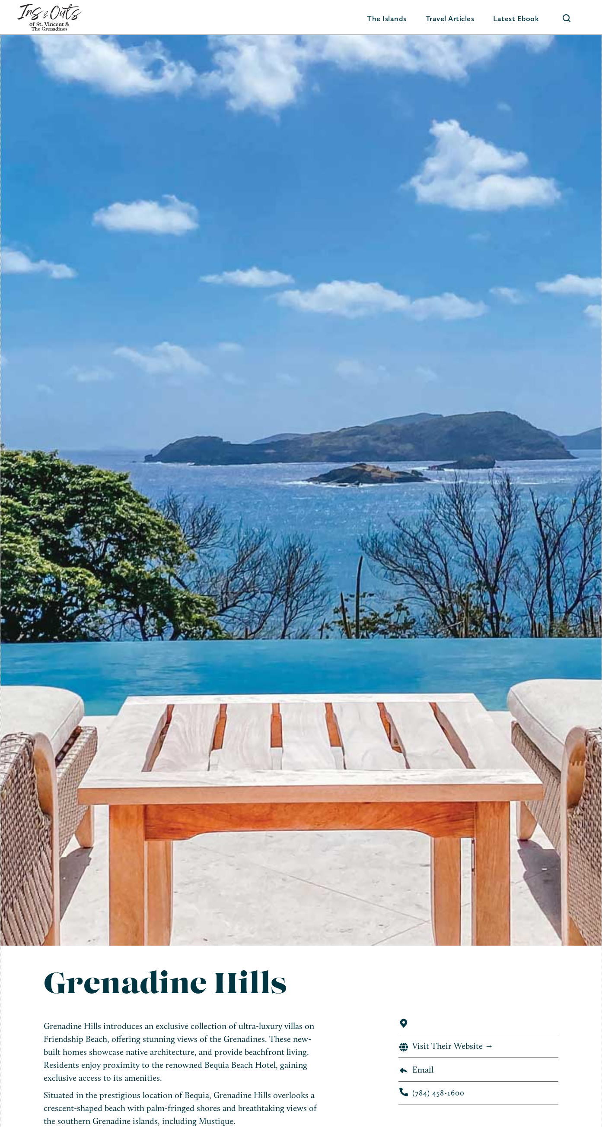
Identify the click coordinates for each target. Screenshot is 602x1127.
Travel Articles (450, 18)
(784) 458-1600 (438, 1092)
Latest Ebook (516, 18)
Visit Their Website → (453, 1046)
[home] (49, 17)
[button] (387, 18)
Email (422, 1069)
